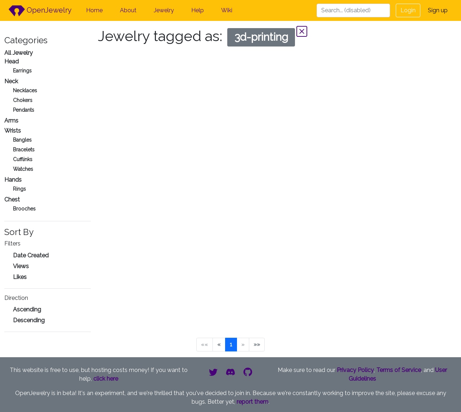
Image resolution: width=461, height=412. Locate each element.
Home (94, 10)
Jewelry (164, 10)
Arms (11, 120)
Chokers (22, 100)
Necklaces (25, 90)
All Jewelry (18, 52)
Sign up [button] (438, 10)
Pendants (23, 110)
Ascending (27, 309)
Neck (11, 81)
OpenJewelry (40, 10)
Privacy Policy (355, 370)
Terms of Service (398, 370)
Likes (20, 277)
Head (11, 61)
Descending (29, 320)
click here (105, 378)
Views (21, 266)
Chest (12, 199)
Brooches (24, 209)
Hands (13, 179)
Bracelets (24, 149)
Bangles (22, 140)
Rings (19, 189)
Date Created (31, 255)
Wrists (12, 130)
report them (252, 401)
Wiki (226, 10)
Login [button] (408, 10)
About (128, 10)
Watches (23, 169)
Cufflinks (22, 159)
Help (197, 10)
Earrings (22, 71)
